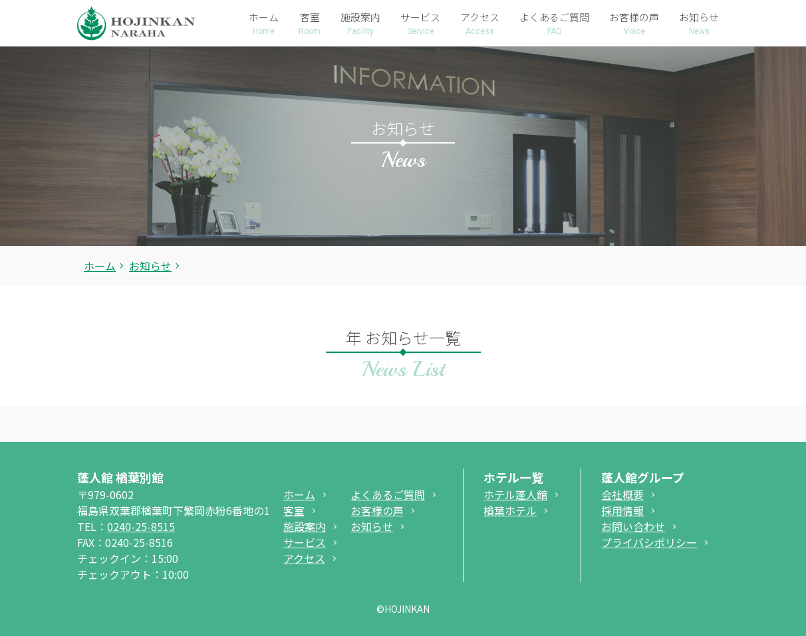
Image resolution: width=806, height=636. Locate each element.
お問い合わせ (633, 526)
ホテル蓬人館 (515, 494)
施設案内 (304, 526)
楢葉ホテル (510, 510)
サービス (304, 542)
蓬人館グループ (642, 477)
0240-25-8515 (141, 526)
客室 (294, 510)
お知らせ (371, 526)
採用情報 (622, 510)
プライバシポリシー (649, 542)
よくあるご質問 (387, 494)
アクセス (304, 558)
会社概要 (622, 494)
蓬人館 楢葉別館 (120, 477)
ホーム (100, 266)
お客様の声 (377, 510)
